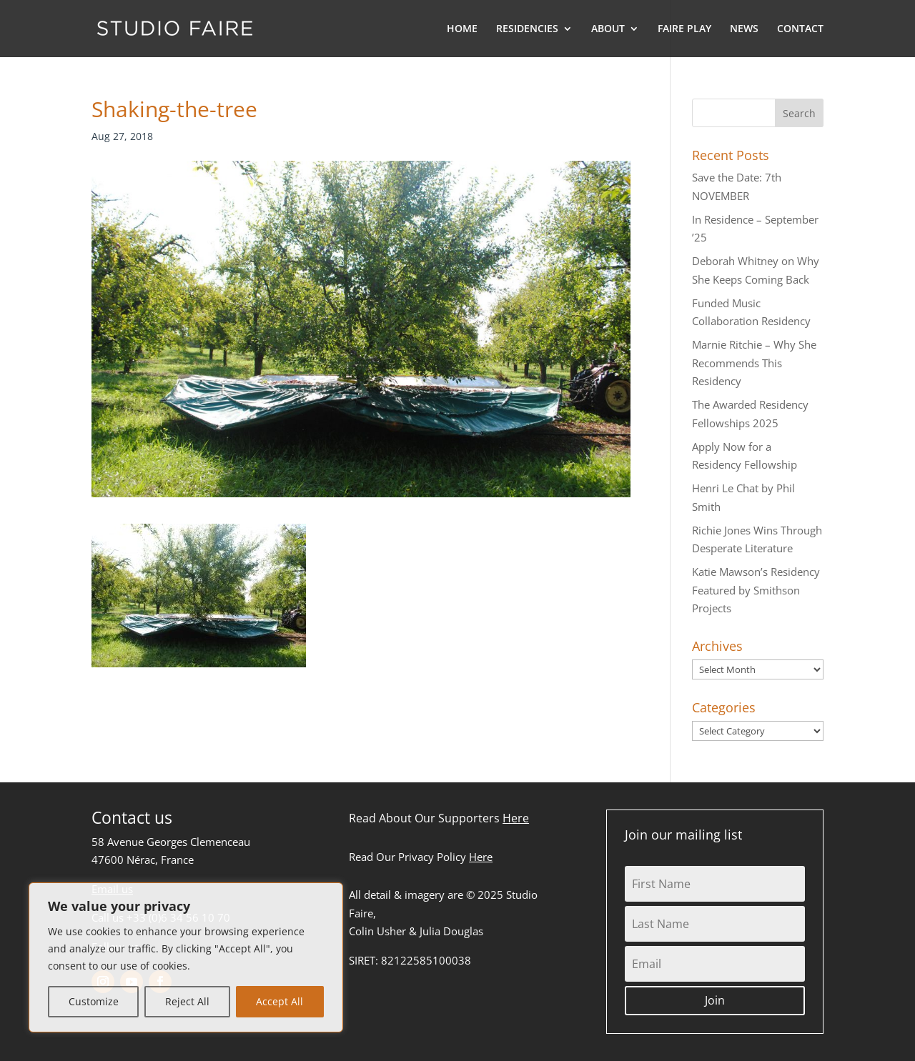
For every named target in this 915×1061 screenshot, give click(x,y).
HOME (462, 29)
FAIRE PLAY (684, 29)
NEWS (744, 29)
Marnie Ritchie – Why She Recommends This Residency (754, 362)
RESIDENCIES (527, 29)
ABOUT (608, 29)
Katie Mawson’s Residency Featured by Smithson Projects (756, 589)
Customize (94, 1001)
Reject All (187, 1001)
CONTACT (800, 29)
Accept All (279, 1001)
